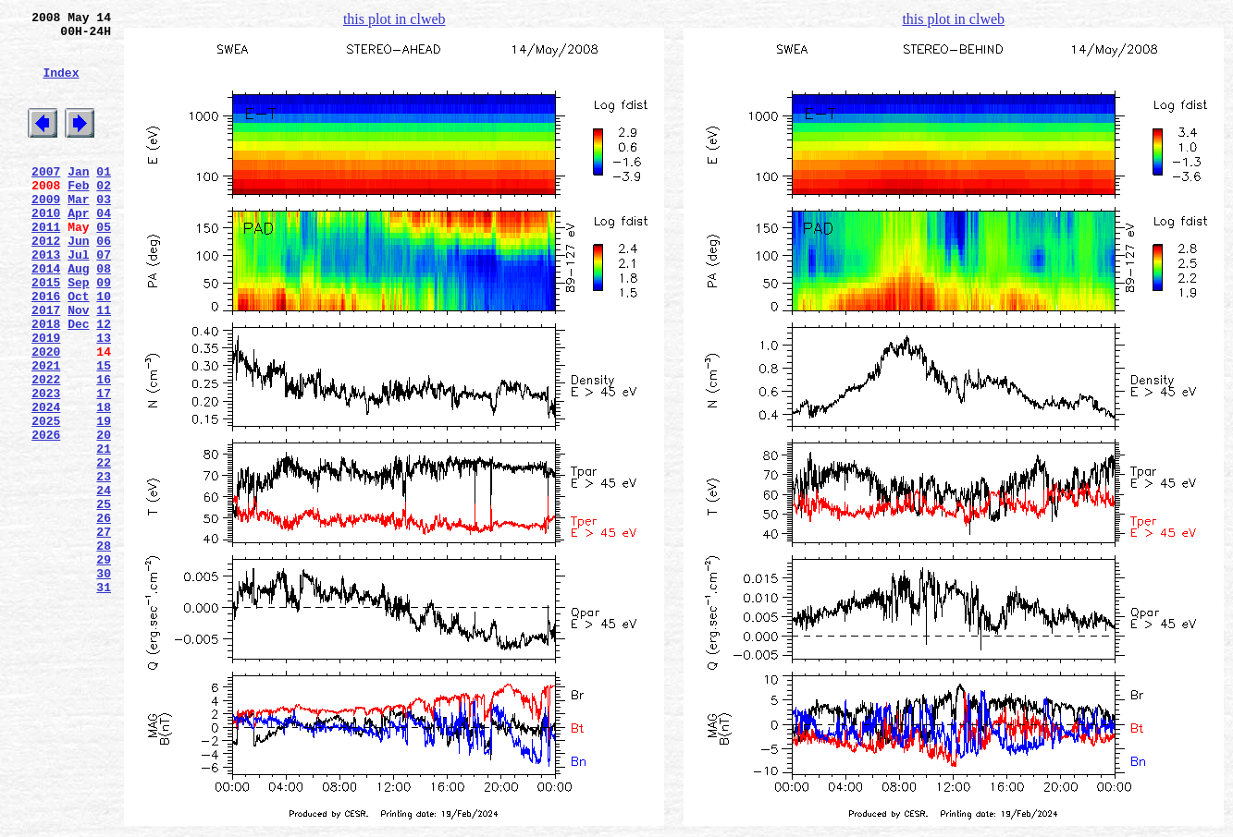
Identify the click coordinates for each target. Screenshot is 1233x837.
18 (103, 481)
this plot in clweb (394, 19)
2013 (45, 298)
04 (103, 248)
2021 (45, 431)
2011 (45, 265)
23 (103, 564)
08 (103, 315)
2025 (45, 498)
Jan (78, 198)
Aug (78, 315)
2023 (45, 464)
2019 (45, 398)
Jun (78, 281)
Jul (78, 298)
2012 (45, 281)
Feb (78, 215)
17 (103, 464)
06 (103, 281)
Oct (78, 348)
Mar (78, 232)
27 (103, 631)
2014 (45, 315)
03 (103, 232)
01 (103, 198)
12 (103, 381)
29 (103, 664)
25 (103, 597)
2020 (45, 414)
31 (103, 697)
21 (103, 531)
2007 (45, 198)
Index (61, 86)
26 (103, 614)
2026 (45, 514)
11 (103, 365)
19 (103, 498)
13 (103, 398)
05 (103, 265)
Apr (78, 248)
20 (103, 514)
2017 (45, 365)
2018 (45, 381)
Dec (78, 381)
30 (103, 681)
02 (103, 215)
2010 (45, 248)
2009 (45, 232)
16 (103, 448)
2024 (45, 481)
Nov (78, 365)
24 (103, 581)
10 (103, 348)
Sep (78, 331)
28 (103, 647)
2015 (45, 331)
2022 (45, 448)
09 (103, 331)
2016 (45, 348)
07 (103, 298)
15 (103, 431)
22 (103, 548)
